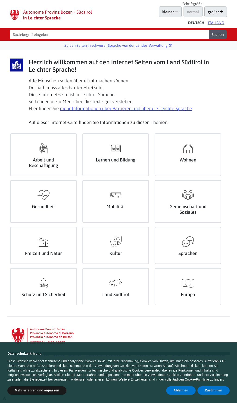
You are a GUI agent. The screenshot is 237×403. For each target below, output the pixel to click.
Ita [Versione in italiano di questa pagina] (216, 23)
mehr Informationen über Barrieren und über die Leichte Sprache (126, 108)
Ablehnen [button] (181, 390)
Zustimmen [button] (213, 390)
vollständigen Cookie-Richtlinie (187, 379)
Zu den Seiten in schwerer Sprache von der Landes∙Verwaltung (116, 45)
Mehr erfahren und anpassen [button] (37, 390)
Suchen (218, 34)
